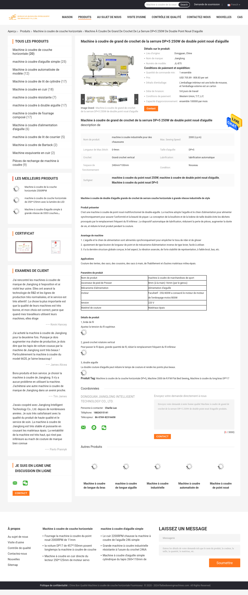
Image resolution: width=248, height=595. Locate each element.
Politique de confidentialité (54, 585)
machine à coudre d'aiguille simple (36, 62)
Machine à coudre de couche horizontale (57, 31)
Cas (240, 17)
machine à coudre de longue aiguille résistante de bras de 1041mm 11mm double (126, 485)
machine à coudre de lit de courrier (36, 137)
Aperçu (12, 31)
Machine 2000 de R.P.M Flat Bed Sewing (168, 378)
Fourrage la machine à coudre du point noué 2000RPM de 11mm (68, 537)
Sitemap (13, 564)
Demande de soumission (207, 4)
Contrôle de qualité (166, 17)
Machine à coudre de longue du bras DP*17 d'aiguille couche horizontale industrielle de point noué (94, 485)
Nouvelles (223, 17)
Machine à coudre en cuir (30, 89)
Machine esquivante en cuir (31, 153)
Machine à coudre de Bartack (33, 145)
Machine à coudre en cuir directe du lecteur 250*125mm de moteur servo (67, 558)
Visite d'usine (136, 17)
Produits (84, 17)
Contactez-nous (199, 17)
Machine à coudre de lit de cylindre (36, 81)
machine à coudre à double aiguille (36, 105)
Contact (151, 108)
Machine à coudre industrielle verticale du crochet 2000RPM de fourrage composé (158, 485)
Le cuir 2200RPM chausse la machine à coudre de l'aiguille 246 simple (127, 537)
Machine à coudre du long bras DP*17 (209, 378)
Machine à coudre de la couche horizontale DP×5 (121, 378)
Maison (67, 17)
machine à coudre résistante (32, 97)
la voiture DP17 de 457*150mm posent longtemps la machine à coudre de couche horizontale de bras (70, 548)
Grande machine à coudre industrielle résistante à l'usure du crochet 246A (125, 547)
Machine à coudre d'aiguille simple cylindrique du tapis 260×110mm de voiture (124, 558)
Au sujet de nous (109, 17)
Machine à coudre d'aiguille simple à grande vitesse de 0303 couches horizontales (43, 213)
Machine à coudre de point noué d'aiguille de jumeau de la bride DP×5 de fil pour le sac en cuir (221, 485)
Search (184, 4)
